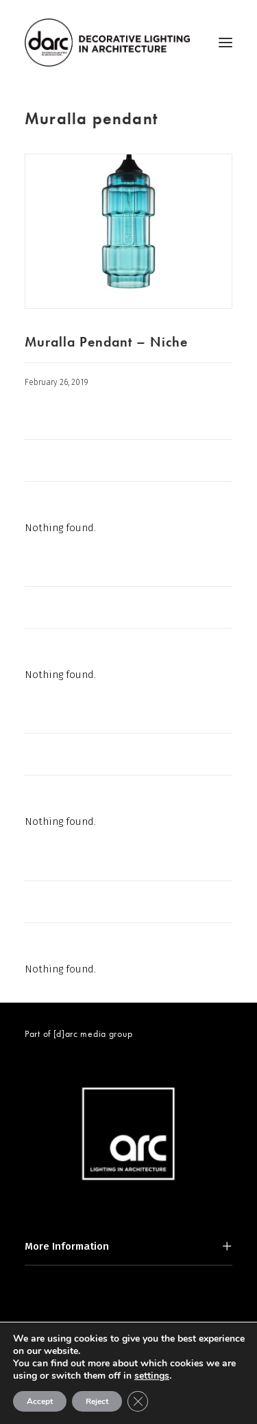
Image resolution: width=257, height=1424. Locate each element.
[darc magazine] (107, 43)
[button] (225, 42)
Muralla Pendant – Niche (106, 342)
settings (151, 1376)
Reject (97, 1401)
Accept (40, 1401)
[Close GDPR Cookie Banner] (137, 1401)
